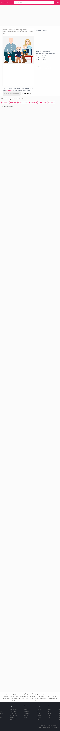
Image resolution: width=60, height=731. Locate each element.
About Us (40, 727)
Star (49, 715)
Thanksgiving (27, 713)
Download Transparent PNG (11, 93)
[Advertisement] (30, 15)
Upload (57, 2)
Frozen (39, 709)
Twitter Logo (12, 711)
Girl (38, 711)
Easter (25, 717)
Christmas (26, 709)
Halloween (26, 711)
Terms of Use (56, 727)
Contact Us (45, 727)
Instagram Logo (13, 709)
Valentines (26, 715)
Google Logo (13, 719)
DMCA (50, 727)
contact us (9, 90)
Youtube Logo (13, 713)
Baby (38, 713)
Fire (49, 711)
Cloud (49, 709)
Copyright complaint (26, 93)
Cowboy (39, 717)
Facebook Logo (13, 715)
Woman (39, 715)
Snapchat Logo (13, 717)
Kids (38, 719)
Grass (49, 713)
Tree (49, 717)
